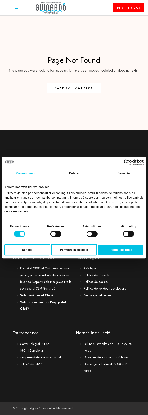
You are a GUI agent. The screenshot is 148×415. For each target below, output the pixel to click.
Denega (27, 249)
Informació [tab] (122, 173)
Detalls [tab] (74, 173)
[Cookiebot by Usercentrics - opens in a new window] (127, 162)
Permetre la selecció (74, 249)
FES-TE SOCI (128, 8)
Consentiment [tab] (25, 173)
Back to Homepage (74, 88)
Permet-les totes (121, 249)
